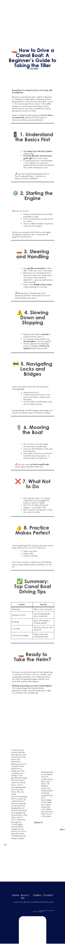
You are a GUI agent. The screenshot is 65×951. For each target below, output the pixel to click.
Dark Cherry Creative (49, 911)
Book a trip (25, 896)
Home (15, 895)
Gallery (37, 895)
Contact (48, 895)
